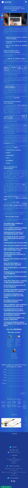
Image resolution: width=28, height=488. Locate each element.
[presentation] (10, 390)
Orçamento (14, 463)
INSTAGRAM (18, 329)
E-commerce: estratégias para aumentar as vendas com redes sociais (14, 295)
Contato (14, 461)
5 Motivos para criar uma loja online (15, 242)
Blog (14, 457)
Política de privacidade (14, 460)
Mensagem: (4, 383)
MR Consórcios (25, 417)
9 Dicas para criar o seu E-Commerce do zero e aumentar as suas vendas (14, 254)
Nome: (5, 369)
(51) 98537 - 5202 (14, 449)
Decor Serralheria (25, 420)
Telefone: (5, 372)
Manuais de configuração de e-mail (14, 459)
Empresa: (5, 380)
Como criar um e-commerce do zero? (15, 245)
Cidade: (5, 374)
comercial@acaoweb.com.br (14, 452)
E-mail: (5, 377)
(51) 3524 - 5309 (14, 451)
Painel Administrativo (25, 424)
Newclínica (25, 418)
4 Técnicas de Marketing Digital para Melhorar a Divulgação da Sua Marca (15, 324)
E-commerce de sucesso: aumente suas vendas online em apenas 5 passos (14, 238)
